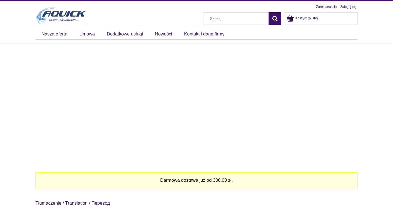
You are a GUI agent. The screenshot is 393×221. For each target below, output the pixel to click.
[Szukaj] (275, 18)
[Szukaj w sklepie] (237, 19)
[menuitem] (54, 34)
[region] (196, 105)
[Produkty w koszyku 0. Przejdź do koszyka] (302, 18)
